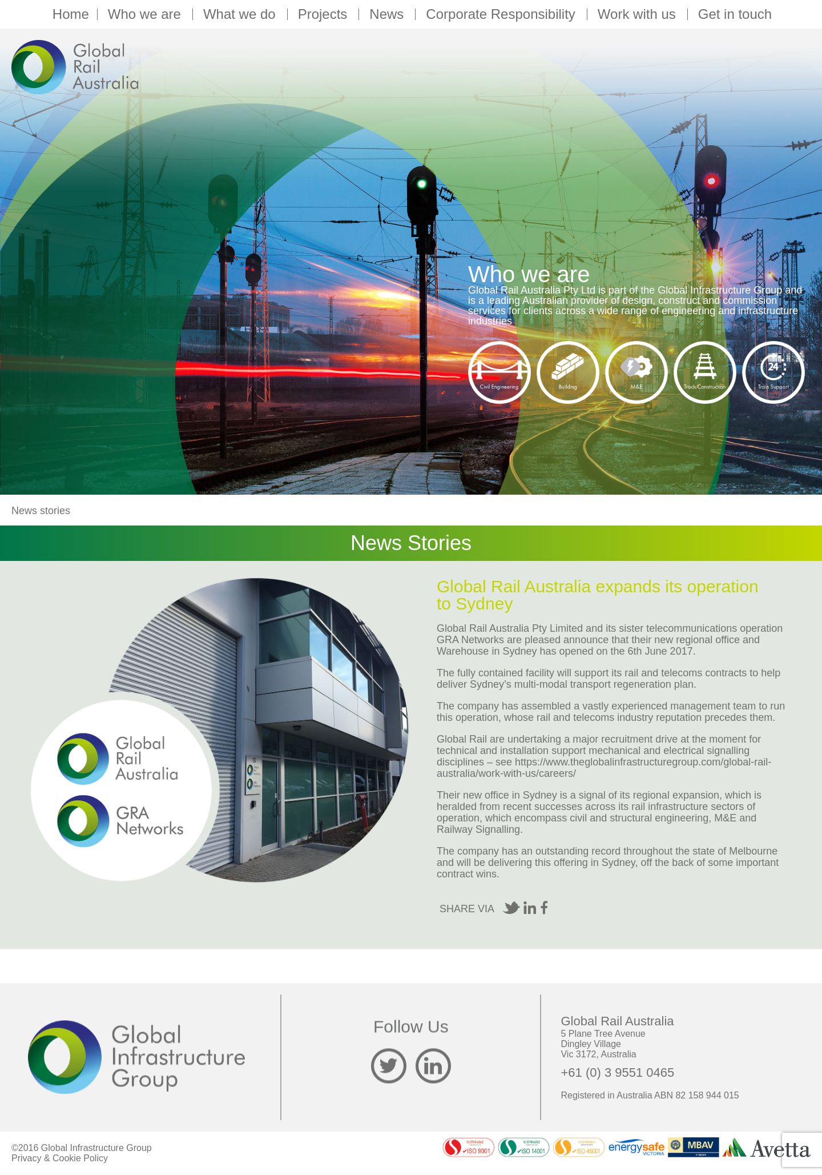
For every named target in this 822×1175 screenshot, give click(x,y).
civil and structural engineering (639, 818)
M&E (725, 818)
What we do (241, 14)
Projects (324, 14)
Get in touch (735, 14)
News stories (40, 510)
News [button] (388, 14)
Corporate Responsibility (502, 14)
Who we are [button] (146, 14)
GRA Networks (470, 639)
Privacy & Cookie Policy (59, 1158)
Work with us (638, 14)
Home (71, 14)
